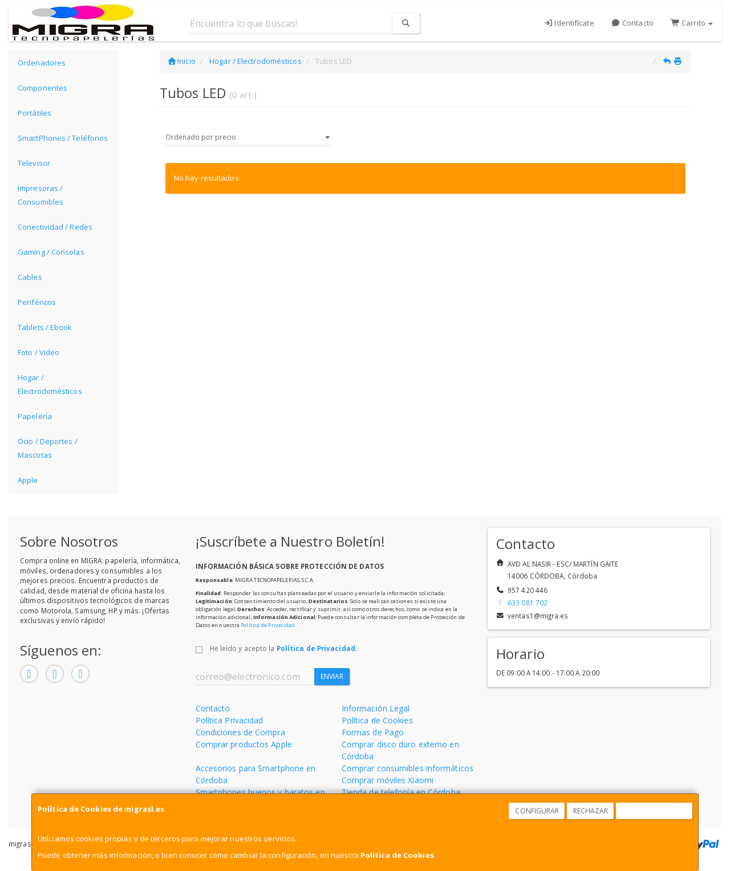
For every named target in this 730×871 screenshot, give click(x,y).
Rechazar (591, 811)
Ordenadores (42, 63)
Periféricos (37, 302)
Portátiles (34, 113)
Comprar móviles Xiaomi (387, 780)
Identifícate (569, 23)
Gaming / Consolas (51, 252)
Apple (28, 480)
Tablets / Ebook (45, 327)
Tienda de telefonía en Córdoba (401, 792)
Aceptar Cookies (654, 811)
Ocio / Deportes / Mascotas (48, 448)
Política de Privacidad (268, 625)
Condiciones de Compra (240, 732)
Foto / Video (38, 352)
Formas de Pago (373, 732)
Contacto (632, 23)
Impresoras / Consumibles (40, 195)
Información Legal (376, 708)
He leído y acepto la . (283, 648)
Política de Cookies (397, 855)
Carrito (692, 23)
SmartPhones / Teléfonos (63, 138)
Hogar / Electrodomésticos (50, 384)
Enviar (332, 676)
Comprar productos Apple (244, 744)
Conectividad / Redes (55, 227)
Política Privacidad (229, 720)
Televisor (34, 163)
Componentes (42, 88)
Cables (30, 277)
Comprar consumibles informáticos (407, 768)
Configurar (537, 811)
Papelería (35, 416)
